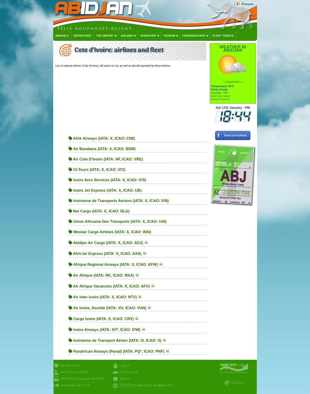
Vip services (70, 365)
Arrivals (62, 35)
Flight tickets (223, 35)
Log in (124, 365)
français (248, 4)
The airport (105, 35)
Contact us (128, 372)
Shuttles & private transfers (82, 379)
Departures (82, 35)
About (124, 379)
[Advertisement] (131, 100)
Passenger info (193, 35)
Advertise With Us (75, 385)
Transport (148, 35)
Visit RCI (238, 383)
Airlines (127, 35)
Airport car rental (74, 372)
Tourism (169, 35)
